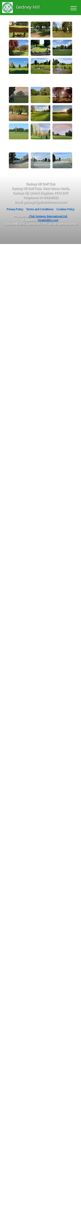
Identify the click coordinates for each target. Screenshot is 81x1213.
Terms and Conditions (40, 209)
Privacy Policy (15, 209)
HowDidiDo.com (48, 220)
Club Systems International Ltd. (48, 216)
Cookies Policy (65, 209)
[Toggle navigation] (73, 7)
